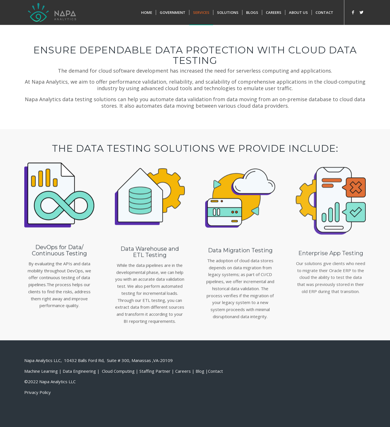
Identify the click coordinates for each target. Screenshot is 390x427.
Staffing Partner (154, 371)
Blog (200, 371)
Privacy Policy (37, 392)
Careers (183, 371)
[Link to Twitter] (361, 12)
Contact (215, 371)
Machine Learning (41, 371)
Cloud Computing (118, 371)
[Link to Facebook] (353, 12)
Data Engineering (79, 371)
